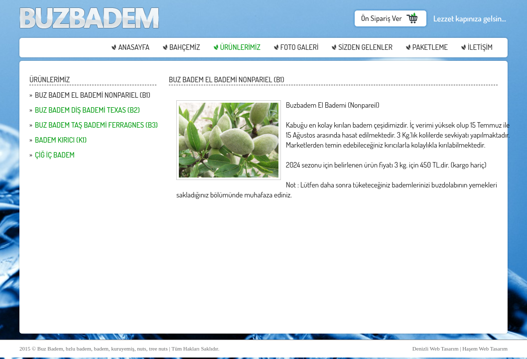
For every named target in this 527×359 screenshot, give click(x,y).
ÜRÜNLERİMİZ (240, 47)
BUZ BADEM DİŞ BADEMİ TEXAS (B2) (87, 110)
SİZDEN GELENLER (365, 47)
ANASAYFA (133, 47)
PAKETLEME (430, 47)
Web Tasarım (444, 349)
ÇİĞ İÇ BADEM (55, 155)
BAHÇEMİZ (184, 47)
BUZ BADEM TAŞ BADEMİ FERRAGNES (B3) (96, 125)
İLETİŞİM (480, 47)
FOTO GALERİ (299, 47)
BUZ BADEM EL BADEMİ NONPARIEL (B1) (92, 95)
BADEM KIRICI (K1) (61, 140)
